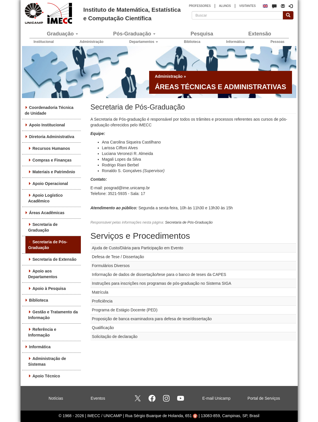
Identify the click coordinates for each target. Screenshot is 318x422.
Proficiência (102, 301)
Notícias (56, 398)
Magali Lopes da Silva (121, 159)
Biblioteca (192, 42)
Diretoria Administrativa (51, 136)
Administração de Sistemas (47, 361)
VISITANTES (247, 5)
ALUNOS (225, 5)
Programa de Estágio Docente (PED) (125, 310)
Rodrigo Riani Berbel (120, 165)
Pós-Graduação (134, 34)
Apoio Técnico (46, 376)
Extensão (259, 34)
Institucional (44, 42)
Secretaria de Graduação (43, 227)
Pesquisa (202, 34)
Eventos (98, 398)
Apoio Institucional (47, 125)
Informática (235, 42)
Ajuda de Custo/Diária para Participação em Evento (137, 248)
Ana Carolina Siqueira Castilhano (131, 142)
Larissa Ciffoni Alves (120, 148)
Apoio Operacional (50, 183)
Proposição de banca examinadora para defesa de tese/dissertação (152, 318)
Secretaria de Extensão (55, 259)
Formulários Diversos (111, 265)
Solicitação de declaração (115, 336)
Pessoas (278, 42)
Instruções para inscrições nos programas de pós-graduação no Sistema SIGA (161, 283)
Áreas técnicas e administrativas (220, 87)
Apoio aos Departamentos (42, 274)
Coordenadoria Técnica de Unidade (49, 110)
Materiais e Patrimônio (54, 172)
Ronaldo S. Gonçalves (122, 170)
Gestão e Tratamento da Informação (53, 315)
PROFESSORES (200, 5)
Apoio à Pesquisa (49, 288)
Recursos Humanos (51, 148)
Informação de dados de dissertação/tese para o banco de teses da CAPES (159, 274)
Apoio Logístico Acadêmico (45, 198)
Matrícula (100, 292)
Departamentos (143, 42)
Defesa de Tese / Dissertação (118, 256)
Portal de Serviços (263, 398)
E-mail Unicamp (216, 398)
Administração (91, 42)
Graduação (62, 34)
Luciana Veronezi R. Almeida (127, 153)
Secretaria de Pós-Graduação (47, 245)
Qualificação (103, 327)
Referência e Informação (42, 332)
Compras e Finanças (52, 160)
